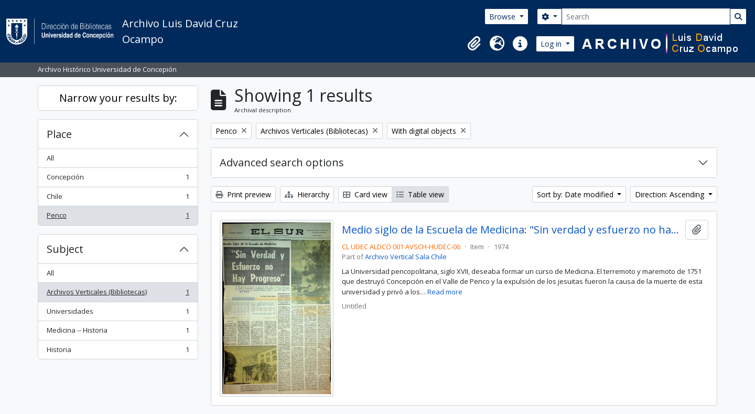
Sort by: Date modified (576, 194)
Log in (552, 44)
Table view (420, 194)
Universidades (117, 313)
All (50, 158)
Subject (65, 249)
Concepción (117, 179)
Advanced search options (282, 162)
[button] (474, 43)
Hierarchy (307, 194)
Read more (444, 291)
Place (59, 134)
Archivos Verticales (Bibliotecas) (117, 294)
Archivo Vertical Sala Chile (406, 256)
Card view (365, 194)
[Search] (646, 16)
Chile (117, 199)
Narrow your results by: (118, 98)
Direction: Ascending (670, 194)
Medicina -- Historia (117, 332)
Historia (117, 352)
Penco (117, 217)
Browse (503, 17)
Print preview (243, 194)
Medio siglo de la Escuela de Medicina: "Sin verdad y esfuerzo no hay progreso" (511, 230)
